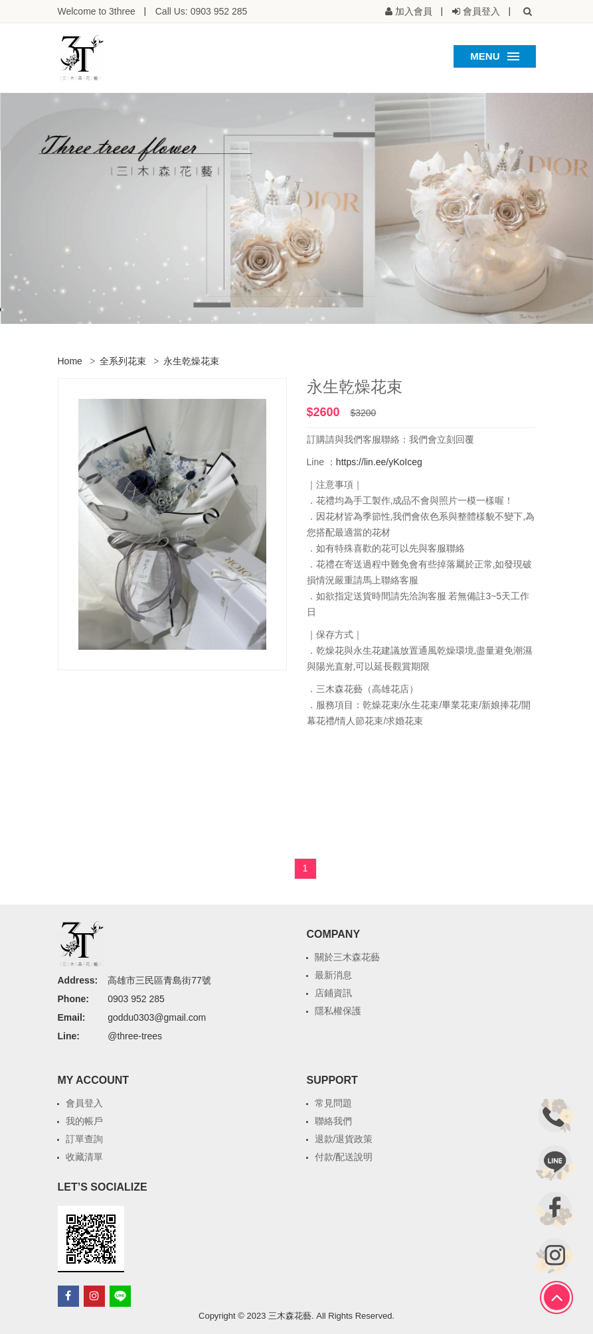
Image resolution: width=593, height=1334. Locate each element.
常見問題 (333, 1103)
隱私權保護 (338, 1010)
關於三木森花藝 (347, 957)
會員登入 (84, 1103)
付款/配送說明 (344, 1156)
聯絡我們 (333, 1121)
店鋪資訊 (333, 993)
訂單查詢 (84, 1139)
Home (70, 361)
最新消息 (333, 975)
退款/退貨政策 (344, 1139)
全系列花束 (123, 361)
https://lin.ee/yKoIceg (379, 462)
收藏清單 (84, 1156)
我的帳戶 (84, 1121)
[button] (528, 11)
